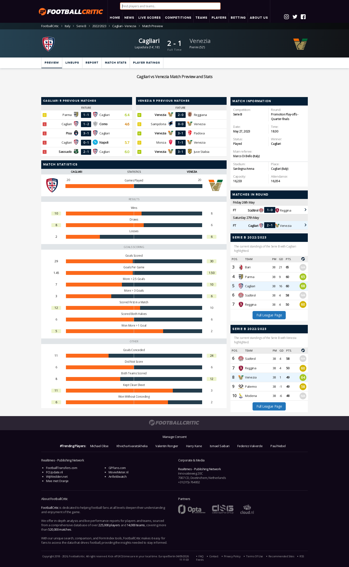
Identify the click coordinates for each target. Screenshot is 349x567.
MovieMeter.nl (118, 472)
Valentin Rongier (166, 446)
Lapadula (141, 47)
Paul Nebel (278, 446)
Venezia (200, 41)
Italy (67, 26)
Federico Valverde (249, 446)
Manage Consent (175, 437)
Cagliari (149, 41)
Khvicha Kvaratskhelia (132, 446)
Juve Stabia (201, 151)
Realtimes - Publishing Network (199, 469)
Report (92, 63)
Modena (251, 396)
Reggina (285, 210)
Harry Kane (194, 446)
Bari (247, 267)
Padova (199, 133)
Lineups (72, 63)
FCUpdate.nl (54, 472)
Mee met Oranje (57, 481)
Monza (161, 142)
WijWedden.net (56, 476)
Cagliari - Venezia (124, 26)
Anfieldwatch (118, 476)
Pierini (194, 47)
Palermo (251, 386)
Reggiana (200, 115)
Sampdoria (158, 124)
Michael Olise (99, 446)
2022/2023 (99, 26)
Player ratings (146, 63)
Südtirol (250, 295)
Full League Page (269, 315)
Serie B (81, 26)
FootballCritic (50, 507)
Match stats (116, 63)
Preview (52, 63)
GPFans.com (117, 468)
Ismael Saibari (220, 446)
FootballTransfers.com (61, 468)
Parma (67, 115)
